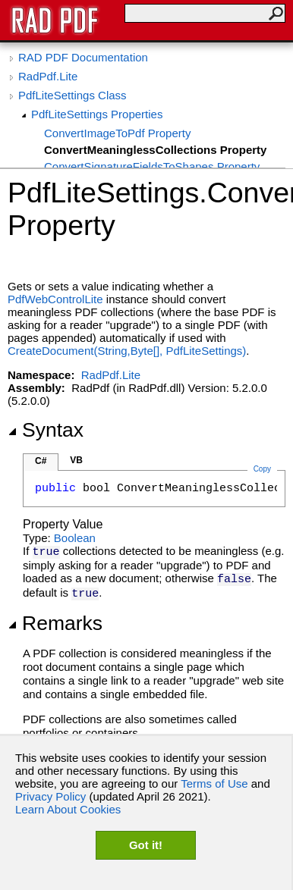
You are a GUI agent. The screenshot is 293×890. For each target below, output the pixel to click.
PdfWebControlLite (55, 299)
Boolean (75, 537)
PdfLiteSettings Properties (96, 114)
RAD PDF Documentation (83, 57)
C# (40, 461)
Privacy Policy (50, 796)
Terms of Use (214, 783)
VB (76, 460)
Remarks (55, 623)
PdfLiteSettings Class (72, 95)
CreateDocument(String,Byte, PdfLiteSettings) (127, 350)
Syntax (45, 429)
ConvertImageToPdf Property (117, 133)
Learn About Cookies (68, 809)
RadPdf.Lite (47, 76)
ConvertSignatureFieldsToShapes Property (152, 166)
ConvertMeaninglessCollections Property (155, 149)
